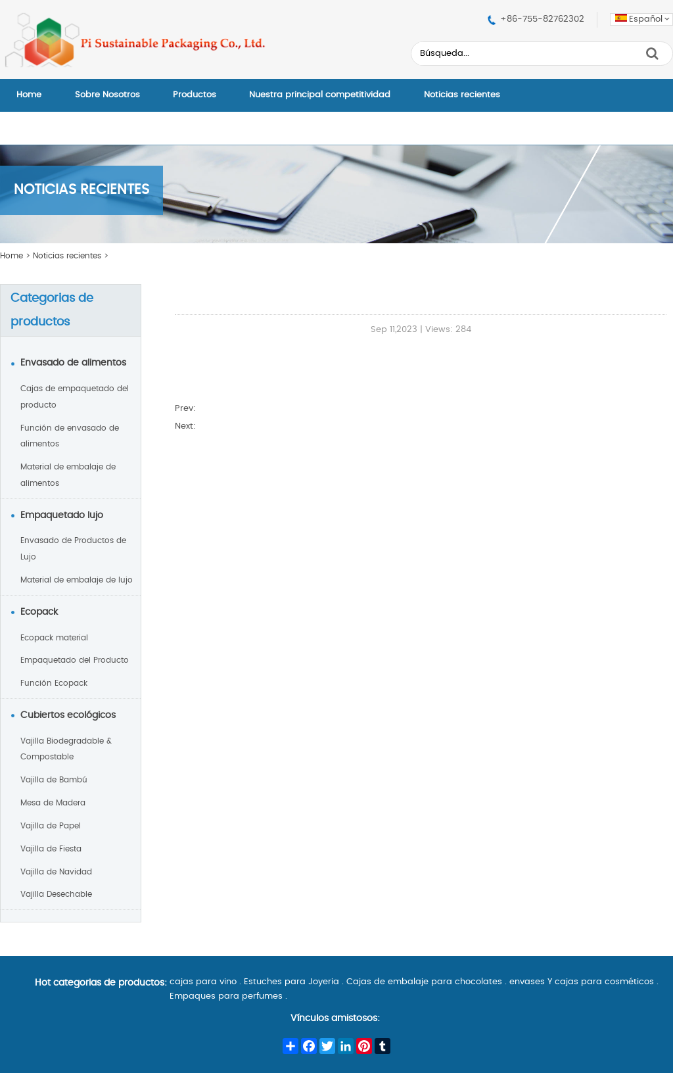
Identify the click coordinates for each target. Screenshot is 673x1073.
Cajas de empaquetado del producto (74, 397)
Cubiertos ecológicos (68, 715)
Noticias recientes (462, 95)
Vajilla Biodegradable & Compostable (66, 749)
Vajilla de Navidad (56, 872)
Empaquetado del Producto (74, 660)
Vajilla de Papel (50, 826)
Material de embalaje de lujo (76, 580)
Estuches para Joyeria (291, 982)
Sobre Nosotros (107, 95)
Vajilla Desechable (56, 894)
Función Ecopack (53, 683)
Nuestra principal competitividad (319, 95)
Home (28, 95)
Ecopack (39, 612)
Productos (194, 95)
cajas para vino (203, 982)
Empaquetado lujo (61, 515)
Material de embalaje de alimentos (68, 475)
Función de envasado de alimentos (69, 436)
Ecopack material (54, 638)
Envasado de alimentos (73, 363)
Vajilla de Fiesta (50, 849)
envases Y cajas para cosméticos (581, 982)
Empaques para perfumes (226, 996)
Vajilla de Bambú (53, 780)
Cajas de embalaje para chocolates (424, 982)
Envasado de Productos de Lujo (73, 548)
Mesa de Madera (52, 803)
